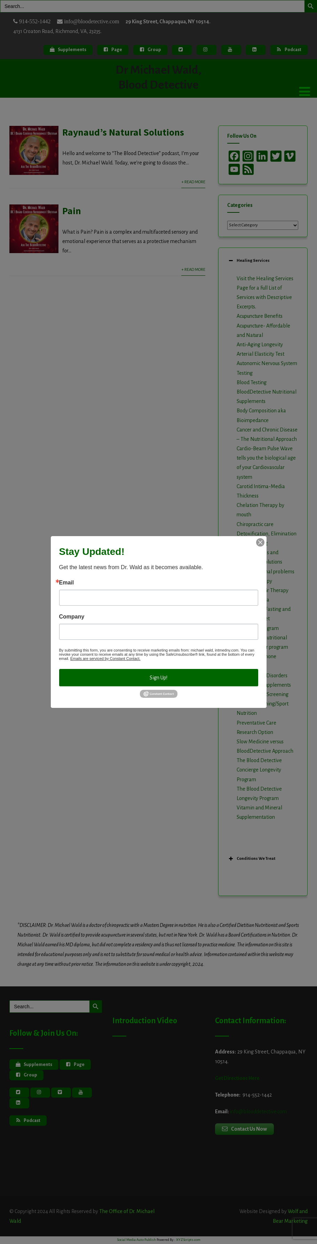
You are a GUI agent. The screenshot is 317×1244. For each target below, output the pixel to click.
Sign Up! (158, 677)
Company (72, 617)
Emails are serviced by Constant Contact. (105, 658)
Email (66, 582)
